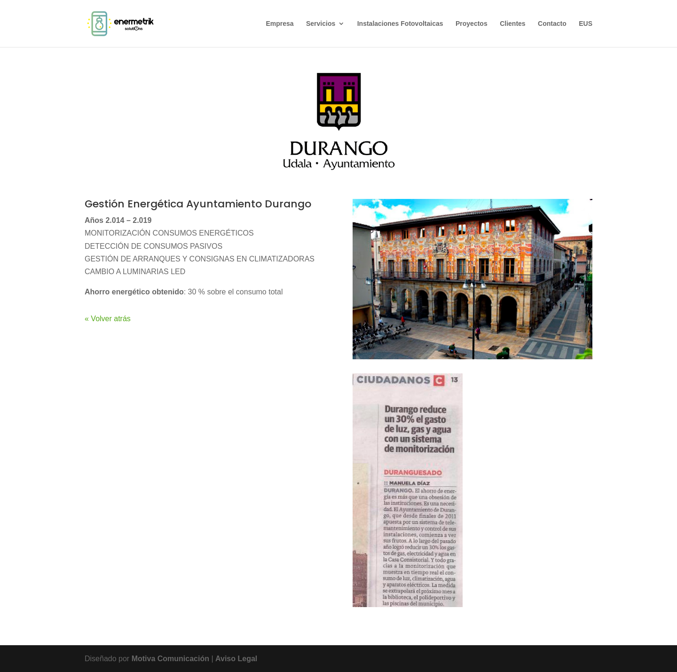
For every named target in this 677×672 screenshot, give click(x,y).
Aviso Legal (236, 659)
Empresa (279, 23)
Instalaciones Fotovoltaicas (400, 23)
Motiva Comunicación (172, 659)
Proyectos (472, 23)
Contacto (552, 23)
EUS (585, 23)
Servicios (320, 23)
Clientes (512, 23)
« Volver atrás (108, 319)
